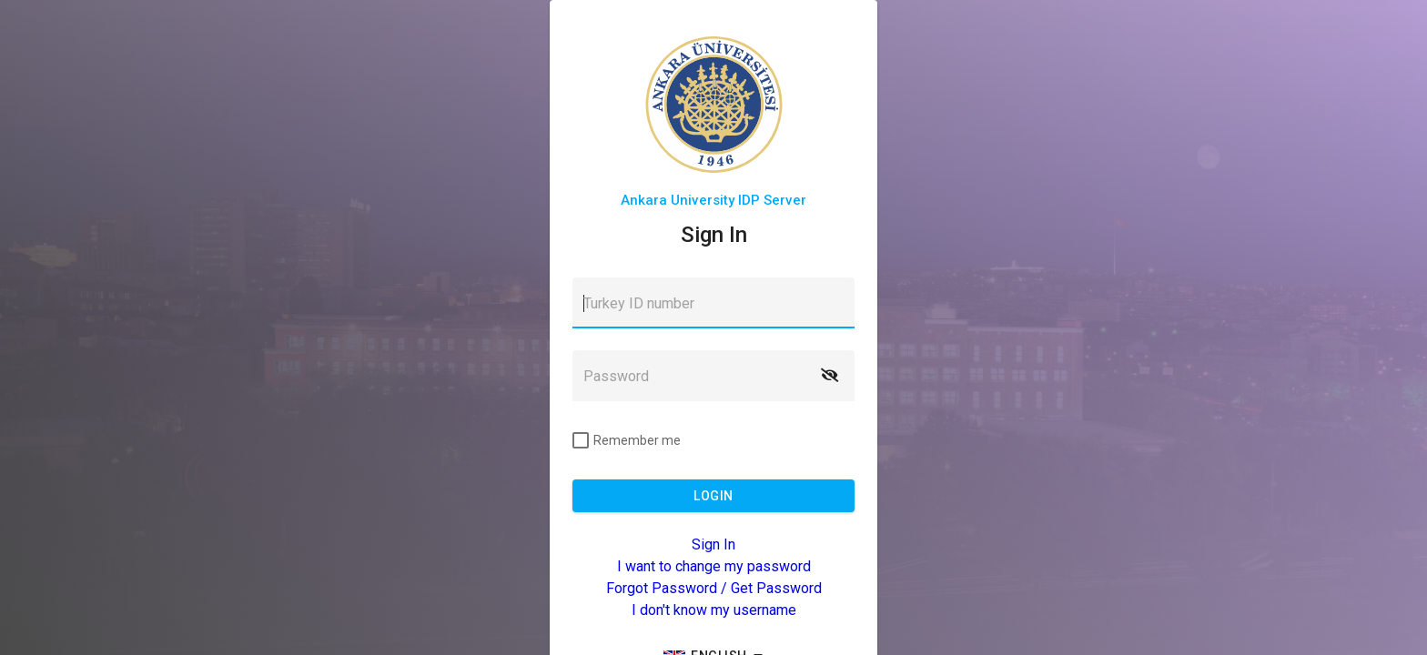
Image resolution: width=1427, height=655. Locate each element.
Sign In (713, 544)
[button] (829, 375)
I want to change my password (714, 566)
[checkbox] (626, 440)
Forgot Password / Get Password (714, 588)
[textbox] (713, 302)
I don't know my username (714, 610)
